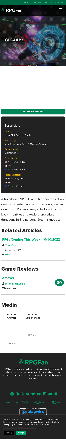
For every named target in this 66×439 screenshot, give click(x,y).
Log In (50, 2)
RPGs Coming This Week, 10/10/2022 (31, 239)
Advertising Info (39, 403)
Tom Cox (10, 245)
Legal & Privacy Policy (54, 403)
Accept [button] (21, 432)
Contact (39, 2)
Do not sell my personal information (19, 427)
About (29, 2)
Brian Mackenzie (15, 283)
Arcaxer (8, 278)
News (7, 254)
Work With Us (26, 403)
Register (60, 2)
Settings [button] (9, 433)
